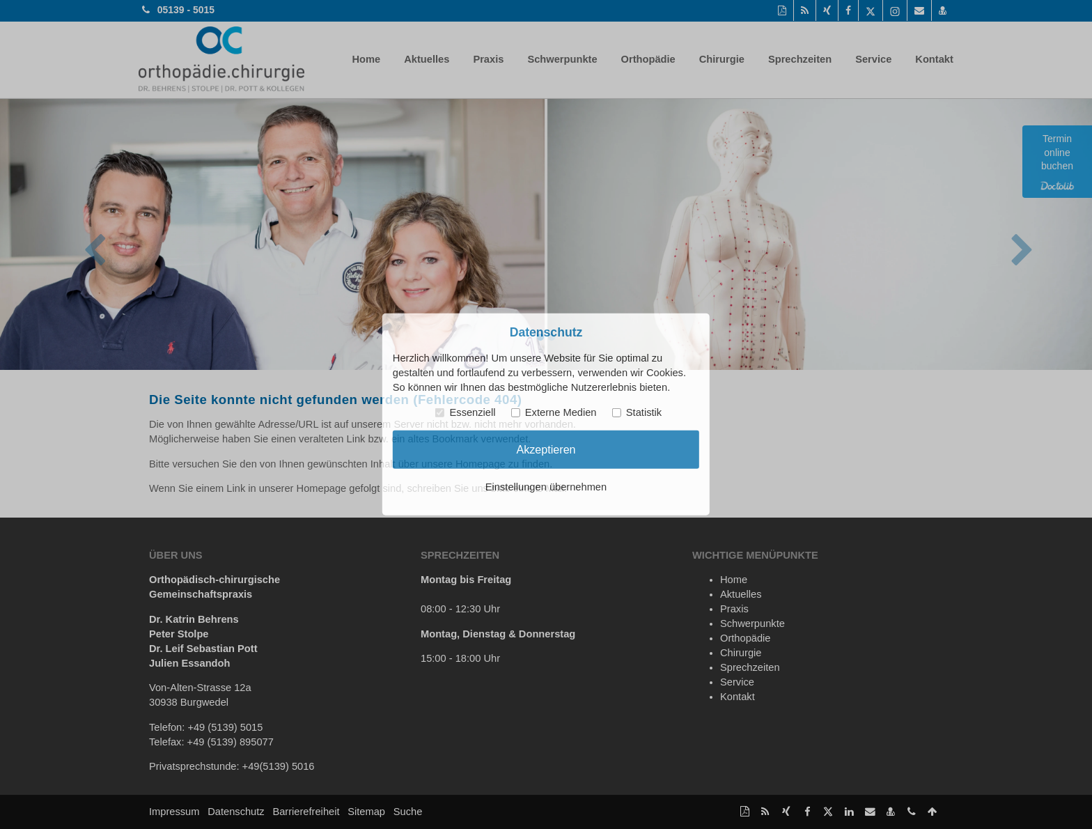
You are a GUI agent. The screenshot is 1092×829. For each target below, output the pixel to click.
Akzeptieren (545, 449)
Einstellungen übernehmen (546, 487)
